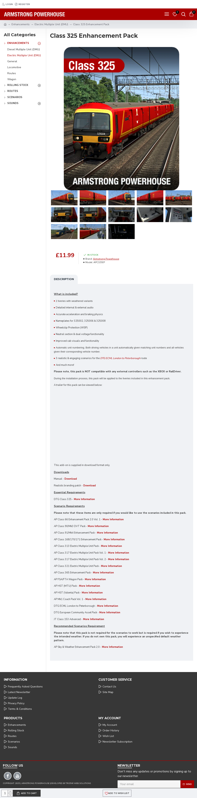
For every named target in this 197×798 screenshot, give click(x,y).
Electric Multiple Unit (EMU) (51, 24)
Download (70, 479)
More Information (114, 539)
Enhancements (21, 24)
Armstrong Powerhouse (106, 258)
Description (64, 279)
